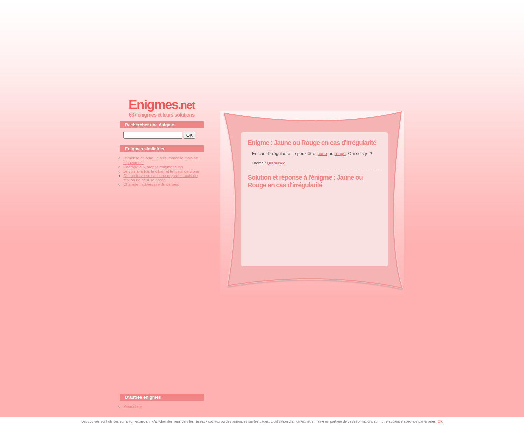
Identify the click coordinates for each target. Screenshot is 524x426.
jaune (321, 153)
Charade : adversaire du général (151, 184)
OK (440, 421)
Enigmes (162, 104)
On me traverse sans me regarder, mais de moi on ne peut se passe (160, 177)
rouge (340, 153)
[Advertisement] (262, 47)
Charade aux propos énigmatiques (153, 167)
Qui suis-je (276, 163)
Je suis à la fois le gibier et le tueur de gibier (161, 171)
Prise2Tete (132, 406)
